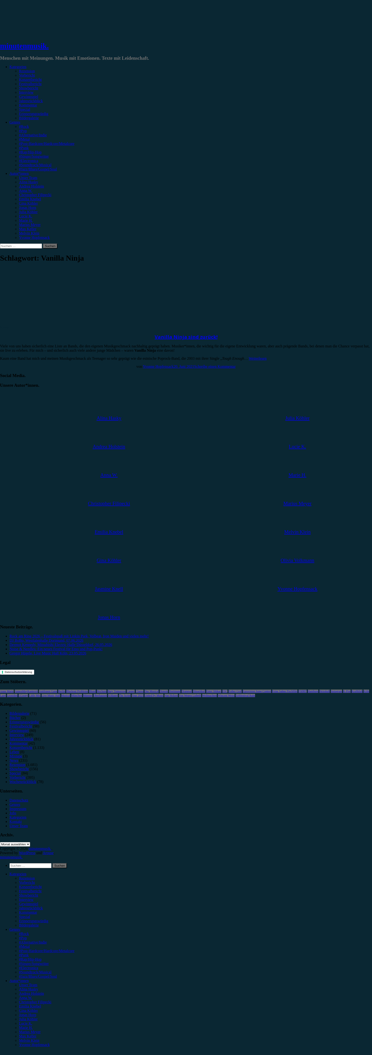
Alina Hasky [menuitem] (28, 989)
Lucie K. (25, 216)
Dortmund (175, 691)
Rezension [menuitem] (27, 878)
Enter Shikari (213, 691)
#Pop (23, 131)
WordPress (27, 853)
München (76, 695)
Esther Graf (235, 691)
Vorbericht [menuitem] (27, 882)
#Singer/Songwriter (34, 156)
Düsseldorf (199, 691)
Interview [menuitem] (26, 900)
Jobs (12, 813)
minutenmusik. (24, 45)
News (4, 327)
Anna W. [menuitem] (25, 998)
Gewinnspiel (28, 97)
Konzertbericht (30, 80)
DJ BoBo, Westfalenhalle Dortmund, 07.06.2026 (46, 640)
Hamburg (313, 691)
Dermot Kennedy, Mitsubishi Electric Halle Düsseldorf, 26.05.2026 (60, 645)
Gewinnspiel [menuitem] (28, 904)
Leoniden (12, 695)
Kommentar (28, 105)
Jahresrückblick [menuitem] (31, 908)
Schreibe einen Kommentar (215, 366)
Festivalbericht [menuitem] (30, 891)
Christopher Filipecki (35, 195)
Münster (88, 695)
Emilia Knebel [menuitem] (30, 1006)
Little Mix (35, 695)
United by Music (154, 695)
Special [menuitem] (24, 917)
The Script (125, 695)
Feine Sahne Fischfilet (285, 691)
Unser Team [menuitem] (28, 985)
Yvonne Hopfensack (34, 237)
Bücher (14, 718)
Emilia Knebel (30, 199)
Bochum (102, 691)
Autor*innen (19, 173)
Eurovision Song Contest (257, 691)
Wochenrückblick (22, 782)
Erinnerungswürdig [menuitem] (33, 921)
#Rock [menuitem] (24, 934)
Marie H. (26, 220)
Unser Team (28, 178)
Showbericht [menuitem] (28, 895)
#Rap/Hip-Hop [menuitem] (30, 959)
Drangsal (186, 691)
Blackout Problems (77, 691)
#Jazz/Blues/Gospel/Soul (38, 169)
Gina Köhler (28, 203)
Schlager (113, 695)
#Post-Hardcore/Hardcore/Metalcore (46, 144)
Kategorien (17, 67)
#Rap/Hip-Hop (30, 152)
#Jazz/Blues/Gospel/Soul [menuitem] (38, 976)
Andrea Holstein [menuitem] (31, 993)
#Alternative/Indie (33, 135)
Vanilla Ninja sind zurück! (186, 337)
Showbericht (28, 88)
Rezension (27, 71)
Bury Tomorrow (116, 691)
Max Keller (27, 229)
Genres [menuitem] (14, 929)
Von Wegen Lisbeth (190, 695)
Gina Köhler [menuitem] (28, 1011)
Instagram (336, 691)
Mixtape (15, 756)
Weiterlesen (258, 358)
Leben (14, 752)
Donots (164, 691)
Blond (92, 691)
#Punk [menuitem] (24, 955)
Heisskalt (324, 691)
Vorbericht (27, 75)
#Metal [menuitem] (24, 946)
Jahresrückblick (31, 101)
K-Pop (346, 691)
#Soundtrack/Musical (35, 165)
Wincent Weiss (226, 695)
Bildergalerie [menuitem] (29, 925)
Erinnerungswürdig (33, 114)
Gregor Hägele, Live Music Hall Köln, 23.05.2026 (47, 653)
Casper (131, 691)
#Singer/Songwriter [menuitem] (34, 964)
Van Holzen (171, 695)
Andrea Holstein (31, 186)
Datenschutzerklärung (18, 672)
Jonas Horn (27, 208)
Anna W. (25, 191)
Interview (26, 92)
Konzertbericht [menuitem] (30, 887)
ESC (225, 691)
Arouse (48, 853)
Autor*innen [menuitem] (19, 981)
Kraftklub (357, 691)
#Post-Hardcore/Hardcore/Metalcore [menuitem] (46, 951)
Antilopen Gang (48, 691)
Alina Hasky (28, 182)
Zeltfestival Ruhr (245, 695)
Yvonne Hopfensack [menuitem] (34, 1045)
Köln (366, 691)
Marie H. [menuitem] (26, 1028)
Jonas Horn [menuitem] (27, 1015)
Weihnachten (209, 695)
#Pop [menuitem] (23, 938)
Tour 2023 (138, 695)
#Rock (24, 126)
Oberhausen (100, 695)
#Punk (24, 148)
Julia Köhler (28, 212)
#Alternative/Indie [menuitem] (33, 942)
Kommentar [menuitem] (28, 912)
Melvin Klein (29, 233)
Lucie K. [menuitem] (25, 1023)
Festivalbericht (30, 84)
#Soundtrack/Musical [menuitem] (35, 972)
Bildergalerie (29, 118)
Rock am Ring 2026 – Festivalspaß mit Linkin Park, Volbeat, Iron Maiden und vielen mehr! (79, 636)
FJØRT (302, 691)
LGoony (23, 695)
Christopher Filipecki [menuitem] (35, 1002)
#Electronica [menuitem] (28, 968)
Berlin (61, 691)
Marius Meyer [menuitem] (30, 1032)
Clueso (140, 691)
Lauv (3, 695)
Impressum (17, 809)
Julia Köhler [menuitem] (28, 1019)
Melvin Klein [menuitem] (29, 1040)
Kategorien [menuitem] (17, 874)
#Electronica (28, 161)
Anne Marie (7, 691)
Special (24, 109)
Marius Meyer (30, 225)
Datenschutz (18, 800)
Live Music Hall (51, 695)
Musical (65, 695)
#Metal (24, 139)
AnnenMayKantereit (26, 691)
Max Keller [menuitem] (27, 1036)
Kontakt (15, 822)
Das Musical (151, 691)
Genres (14, 122)
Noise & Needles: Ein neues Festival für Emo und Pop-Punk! (55, 649)
